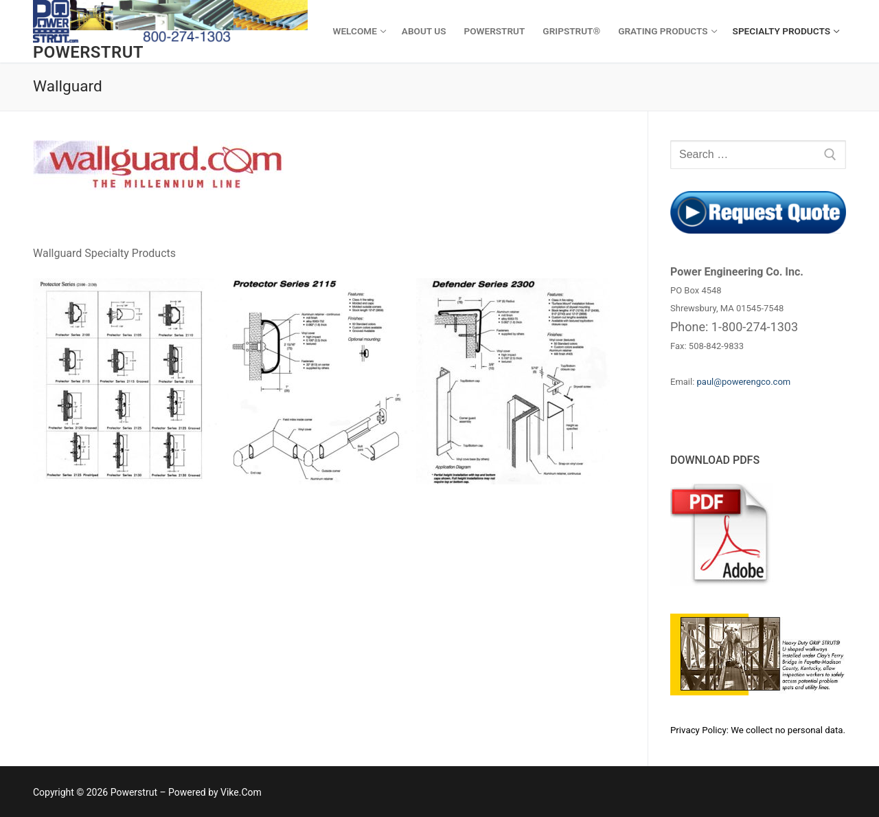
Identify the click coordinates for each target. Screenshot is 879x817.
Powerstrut (88, 52)
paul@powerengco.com (744, 382)
